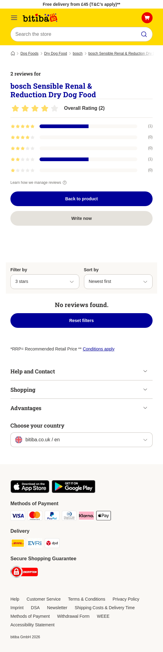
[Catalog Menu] (14, 18)
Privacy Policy (125, 599)
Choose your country (37, 425)
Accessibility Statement (32, 624)
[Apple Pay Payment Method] (103, 516)
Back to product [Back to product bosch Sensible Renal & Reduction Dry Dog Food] (81, 198)
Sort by (91, 269)
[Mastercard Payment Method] (35, 516)
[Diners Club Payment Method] (69, 516)
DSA (35, 607)
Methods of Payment (30, 616)
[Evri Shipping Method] (35, 544)
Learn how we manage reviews (39, 182)
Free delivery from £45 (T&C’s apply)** (81, 4)
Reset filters (81, 320)
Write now (81, 218)
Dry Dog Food (55, 53)
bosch (77, 53)
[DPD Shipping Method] (52, 544)
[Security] (24, 573)
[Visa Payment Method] (17, 516)
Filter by (18, 269)
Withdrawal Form (73, 616)
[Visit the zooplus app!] (29, 491)
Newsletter (57, 607)
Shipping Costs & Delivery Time (105, 607)
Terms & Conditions (86, 599)
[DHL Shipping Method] (17, 544)
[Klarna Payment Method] (86, 516)
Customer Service (44, 599)
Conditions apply (99, 348)
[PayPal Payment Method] (52, 516)
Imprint (17, 607)
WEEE (103, 616)
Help (14, 599)
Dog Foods (30, 53)
